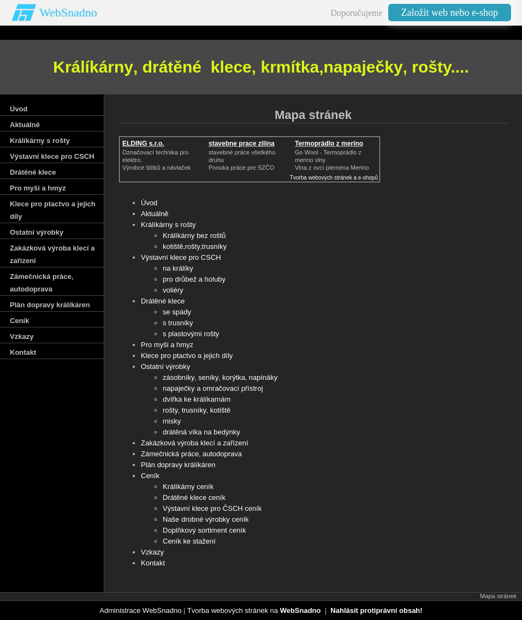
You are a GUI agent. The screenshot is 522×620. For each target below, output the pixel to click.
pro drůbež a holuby (194, 279)
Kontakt (153, 563)
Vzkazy (152, 552)
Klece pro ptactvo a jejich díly (187, 355)
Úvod (149, 203)
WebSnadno (68, 12)
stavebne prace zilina (242, 143)
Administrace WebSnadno (140, 610)
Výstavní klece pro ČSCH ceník (212, 508)
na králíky (178, 268)
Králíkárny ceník (188, 486)
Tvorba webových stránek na (254, 610)
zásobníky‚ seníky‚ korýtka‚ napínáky (220, 377)
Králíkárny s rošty (168, 224)
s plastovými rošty (191, 334)
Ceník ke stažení (189, 541)
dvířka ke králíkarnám (196, 399)
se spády (177, 312)
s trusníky (178, 323)
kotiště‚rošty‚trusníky (195, 246)
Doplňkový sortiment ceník (204, 530)
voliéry (173, 290)
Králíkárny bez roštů (194, 235)
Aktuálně (155, 214)
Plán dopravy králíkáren (178, 465)
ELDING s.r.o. (143, 143)
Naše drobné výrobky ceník (206, 519)
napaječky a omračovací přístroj (213, 388)
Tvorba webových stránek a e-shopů (334, 178)
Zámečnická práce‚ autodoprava (191, 454)
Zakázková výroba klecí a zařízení (194, 443)
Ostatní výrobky (165, 366)
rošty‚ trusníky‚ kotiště (196, 410)
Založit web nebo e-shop (449, 12)
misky (172, 421)
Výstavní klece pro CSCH (181, 257)
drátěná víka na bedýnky (201, 432)
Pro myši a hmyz (167, 345)
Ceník (150, 476)
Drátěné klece (163, 301)
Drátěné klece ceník (194, 497)
